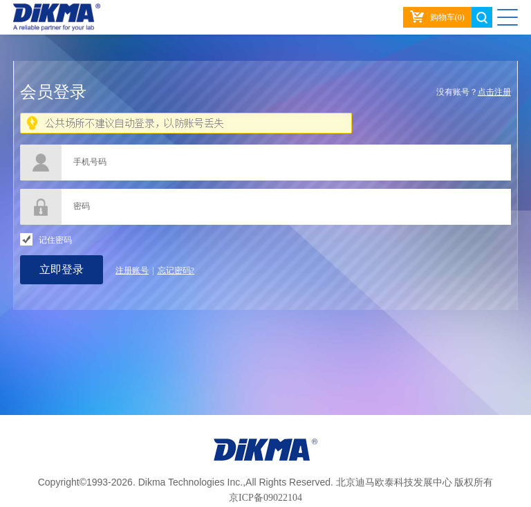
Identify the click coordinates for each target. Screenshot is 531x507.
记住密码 (55, 240)
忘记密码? (176, 270)
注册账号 (132, 270)
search (482, 17)
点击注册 (494, 92)
